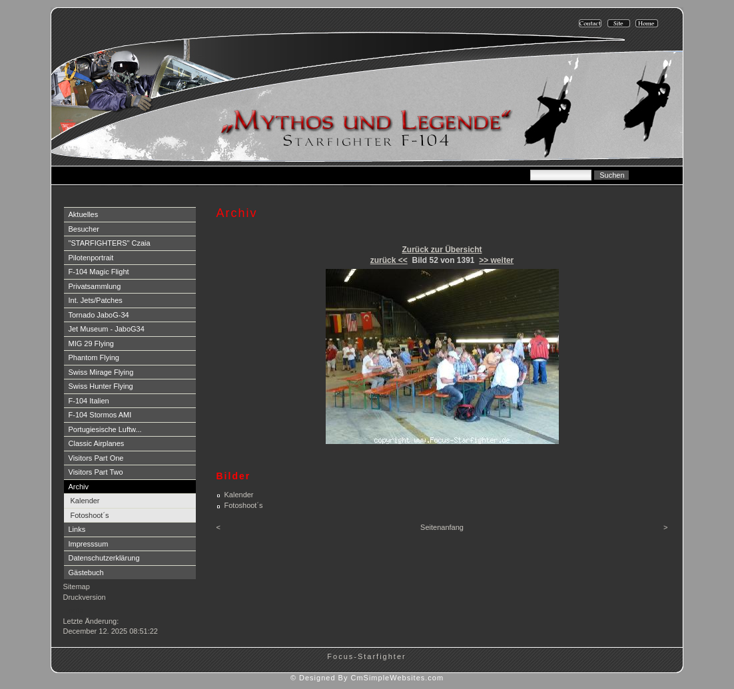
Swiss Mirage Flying (101, 372)
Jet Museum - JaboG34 (107, 329)
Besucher (84, 229)
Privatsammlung (95, 286)
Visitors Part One (96, 458)
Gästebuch (86, 572)
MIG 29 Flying (91, 343)
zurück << (389, 260)
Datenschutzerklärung (104, 558)
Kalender (85, 501)
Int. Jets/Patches (96, 300)
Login (73, 610)
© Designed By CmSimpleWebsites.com (367, 678)
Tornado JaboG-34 (99, 315)
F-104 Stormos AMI (100, 415)
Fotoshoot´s (90, 515)
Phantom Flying (94, 357)
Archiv (79, 487)
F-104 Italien (89, 401)
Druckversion (84, 597)
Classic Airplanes (97, 443)
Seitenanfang (442, 527)
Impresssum (89, 544)
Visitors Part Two (96, 472)
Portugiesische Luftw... (105, 429)
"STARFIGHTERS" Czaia (110, 243)
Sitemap (76, 586)
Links (77, 529)
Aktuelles (84, 214)
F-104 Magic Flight (99, 272)
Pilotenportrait (91, 258)
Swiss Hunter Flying (101, 386)
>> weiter (496, 260)
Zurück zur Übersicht (442, 249)
